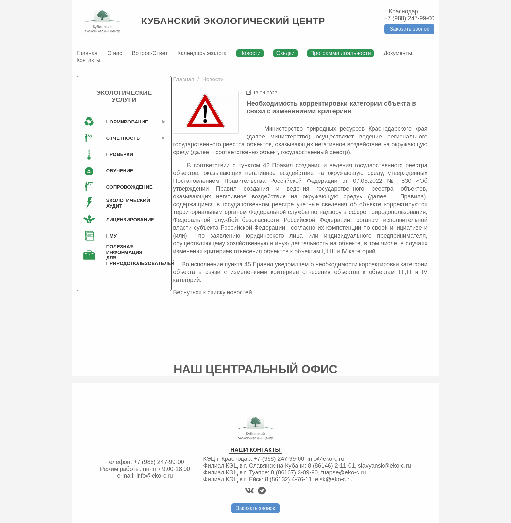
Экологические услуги (124, 96)
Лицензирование (125, 219)
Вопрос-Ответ (150, 53)
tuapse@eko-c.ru (343, 472)
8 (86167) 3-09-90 (294, 472)
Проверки (119, 154)
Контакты (88, 60)
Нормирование (125, 121)
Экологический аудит (125, 203)
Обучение (120, 170)
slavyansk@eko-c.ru (384, 465)
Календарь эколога (201, 53)
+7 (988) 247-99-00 (409, 18)
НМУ (111, 236)
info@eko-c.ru (154, 475)
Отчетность (123, 138)
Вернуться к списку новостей (212, 292)
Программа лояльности (340, 53)
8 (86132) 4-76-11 (288, 479)
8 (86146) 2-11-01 (331, 465)
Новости (250, 53)
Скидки (285, 53)
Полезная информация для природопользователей (125, 255)
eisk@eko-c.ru (334, 479)
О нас (114, 53)
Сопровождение (125, 187)
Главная (87, 53)
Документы (398, 53)
